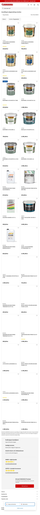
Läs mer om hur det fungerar (11, 453)
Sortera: (14, 19)
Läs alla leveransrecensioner (11, 472)
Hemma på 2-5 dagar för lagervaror (12, 447)
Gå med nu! (25, 486)
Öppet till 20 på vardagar (10, 442)
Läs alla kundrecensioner (11, 463)
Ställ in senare (20, 508)
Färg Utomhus (6, 14)
